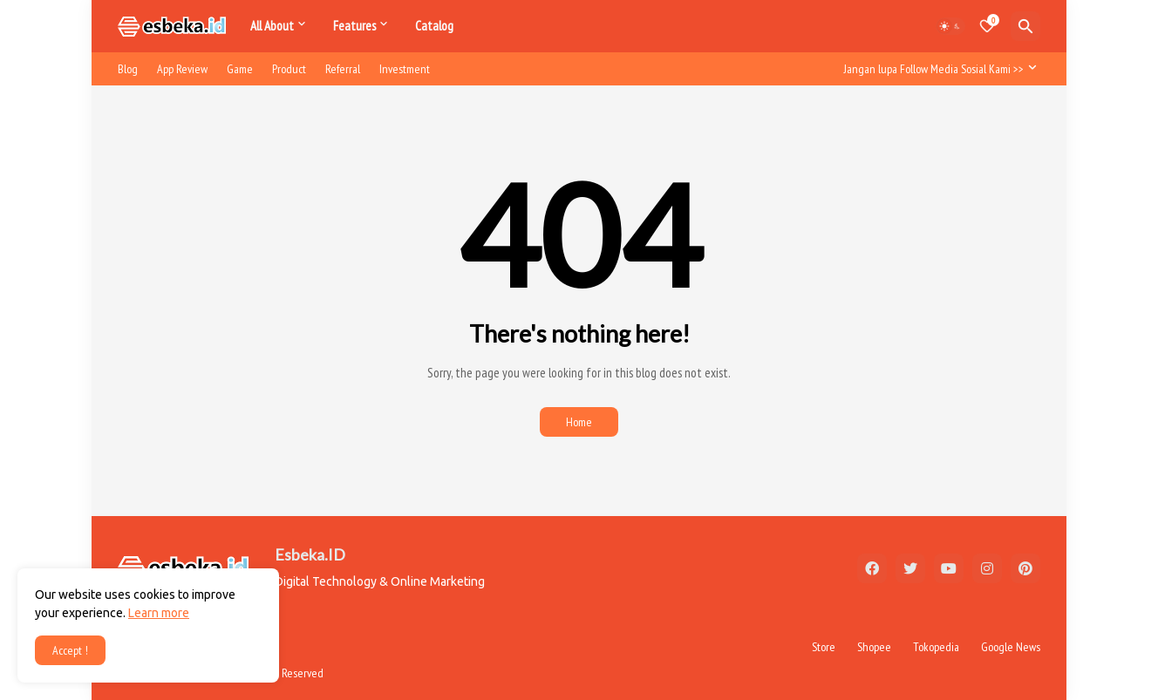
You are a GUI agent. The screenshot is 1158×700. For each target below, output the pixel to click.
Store (823, 647)
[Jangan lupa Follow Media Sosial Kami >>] (937, 68)
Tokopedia (936, 647)
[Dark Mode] (950, 26)
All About (272, 25)
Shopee (874, 647)
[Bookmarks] (987, 26)
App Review (182, 69)
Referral (342, 69)
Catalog (434, 25)
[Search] (1025, 26)
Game (240, 69)
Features (354, 25)
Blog (128, 69)
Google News (1010, 647)
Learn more (158, 613)
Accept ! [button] (70, 650)
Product (289, 69)
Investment (404, 69)
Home (579, 422)
